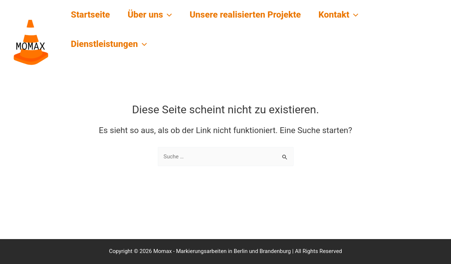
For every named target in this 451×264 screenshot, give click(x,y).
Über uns (150, 14)
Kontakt (339, 14)
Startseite (90, 15)
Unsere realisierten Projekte (245, 15)
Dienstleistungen (109, 44)
